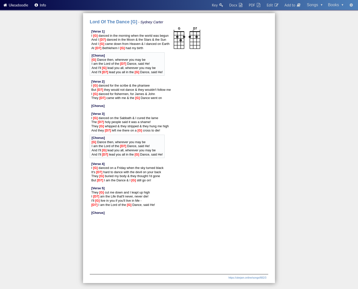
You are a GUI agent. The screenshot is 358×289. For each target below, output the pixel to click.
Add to (292, 5)
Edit (273, 5)
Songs (314, 5)
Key (218, 5)
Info (40, 5)
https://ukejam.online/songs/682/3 (247, 277)
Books (335, 5)
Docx (236, 5)
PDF (255, 5)
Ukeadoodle (15, 5)
